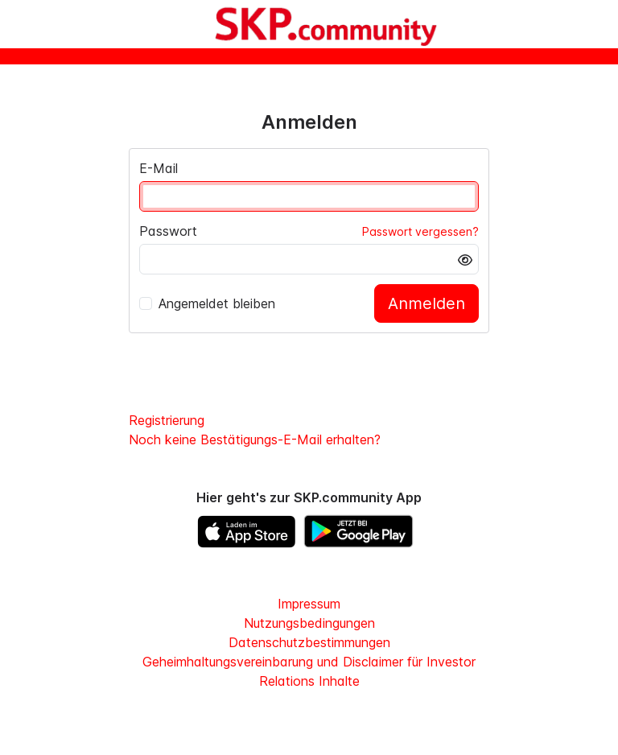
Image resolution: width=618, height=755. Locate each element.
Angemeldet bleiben (207, 303)
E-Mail (158, 168)
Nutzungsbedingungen (309, 623)
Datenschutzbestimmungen (309, 642)
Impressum (309, 604)
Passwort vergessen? (420, 231)
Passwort (168, 231)
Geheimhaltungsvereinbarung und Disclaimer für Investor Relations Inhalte (309, 671)
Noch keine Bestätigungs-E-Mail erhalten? (255, 439)
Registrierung (166, 420)
